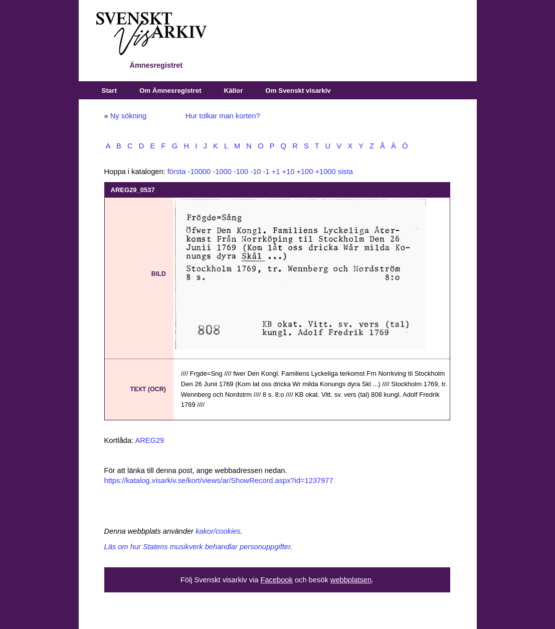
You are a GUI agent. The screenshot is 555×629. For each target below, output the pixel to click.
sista (345, 172)
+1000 (325, 172)
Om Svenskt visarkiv (297, 90)
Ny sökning (128, 116)
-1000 (222, 172)
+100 (304, 172)
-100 (241, 172)
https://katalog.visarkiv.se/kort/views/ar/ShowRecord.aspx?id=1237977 (218, 481)
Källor (233, 90)
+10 (288, 172)
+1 (276, 172)
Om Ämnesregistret (170, 90)
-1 (266, 172)
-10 (255, 172)
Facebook (276, 580)
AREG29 (149, 440)
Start (109, 90)
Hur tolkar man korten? (223, 116)
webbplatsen (351, 580)
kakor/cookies (218, 531)
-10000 (199, 172)
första (176, 172)
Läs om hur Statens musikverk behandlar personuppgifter (197, 547)
